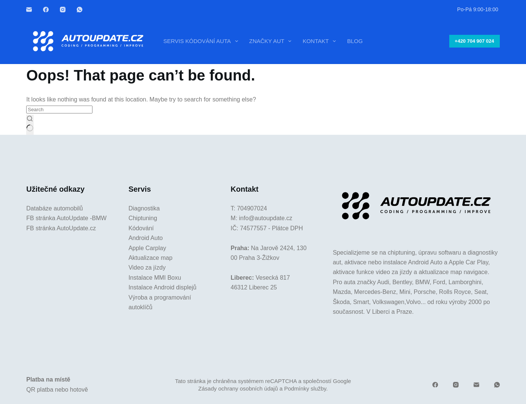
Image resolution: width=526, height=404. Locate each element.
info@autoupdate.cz (265, 218)
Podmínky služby (305, 388)
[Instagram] (63, 9)
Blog (355, 41)
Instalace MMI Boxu (154, 277)
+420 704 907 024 (474, 41)
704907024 (252, 208)
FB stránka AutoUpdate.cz (61, 228)
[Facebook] (46, 9)
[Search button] (29, 125)
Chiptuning (142, 218)
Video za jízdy (146, 267)
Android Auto (145, 238)
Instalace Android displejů (162, 287)
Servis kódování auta (202, 41)
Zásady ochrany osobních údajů (238, 388)
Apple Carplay (147, 248)
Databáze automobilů (54, 208)
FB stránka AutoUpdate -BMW (66, 218)
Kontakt (320, 41)
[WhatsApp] (79, 9)
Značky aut (272, 41)
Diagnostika (144, 208)
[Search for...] (59, 109)
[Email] (29, 9)
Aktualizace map (150, 258)
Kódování (141, 228)
